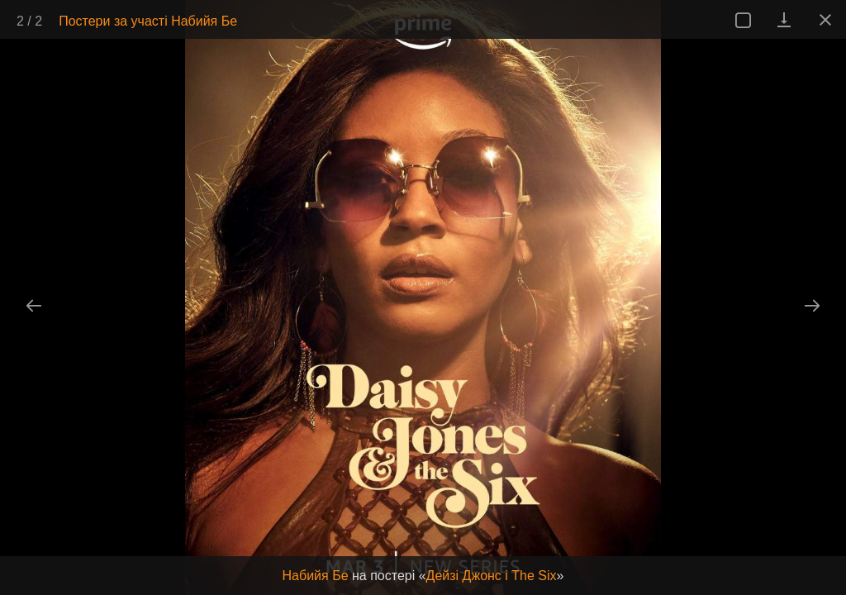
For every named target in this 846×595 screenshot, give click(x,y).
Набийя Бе (316, 576)
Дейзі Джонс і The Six (491, 576)
